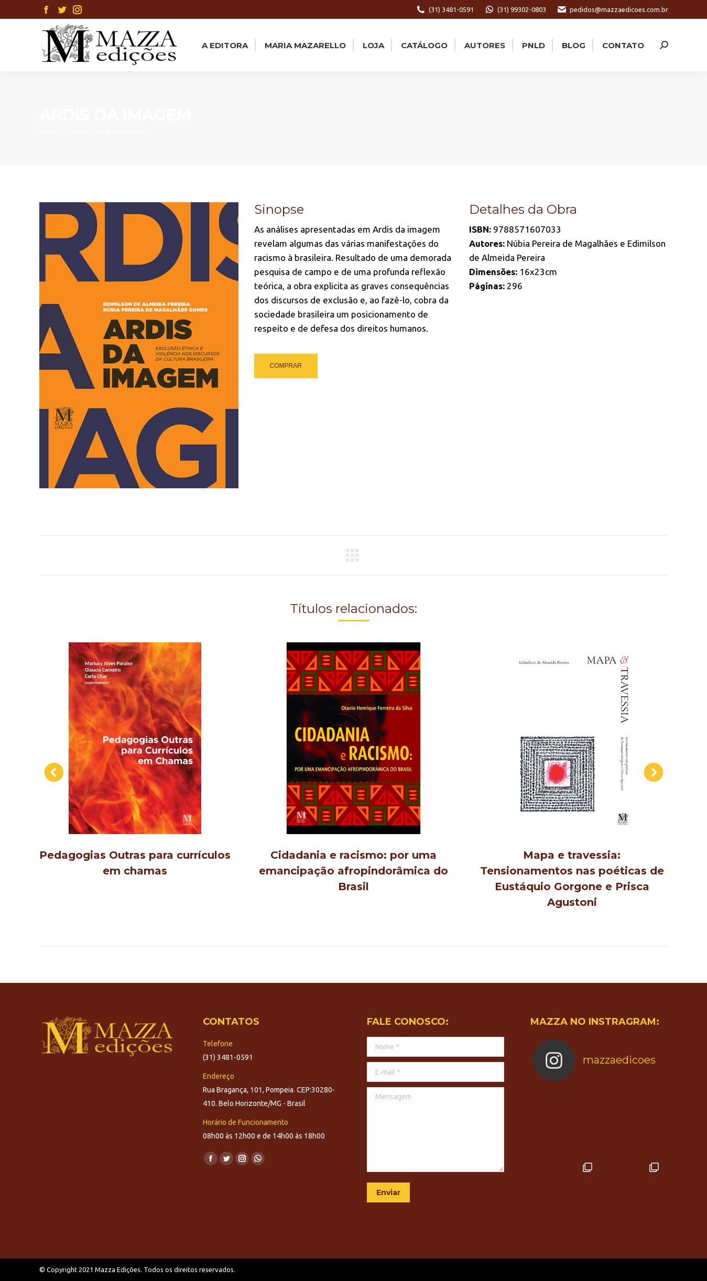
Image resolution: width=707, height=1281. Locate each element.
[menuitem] (224, 45)
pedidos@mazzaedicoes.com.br (612, 9)
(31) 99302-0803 (515, 9)
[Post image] (135, 738)
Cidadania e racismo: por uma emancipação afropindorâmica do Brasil (353, 871)
